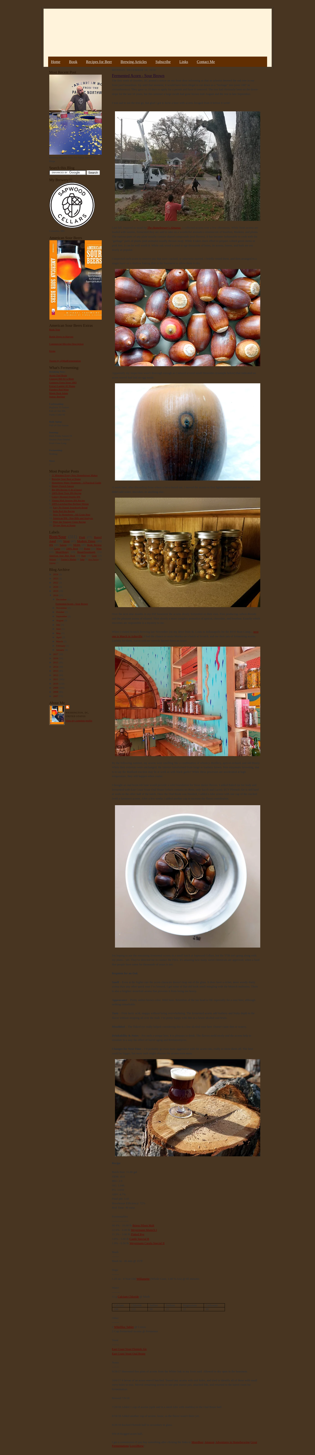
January (60, 649)
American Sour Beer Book (62, 555)
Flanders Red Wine (59, 389)
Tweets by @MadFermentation (65, 360)
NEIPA (77, 544)
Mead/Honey (62, 552)
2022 (56, 582)
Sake (82, 559)
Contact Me (206, 62)
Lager (57, 548)
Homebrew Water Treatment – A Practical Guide (76, 482)
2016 (56, 658)
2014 (56, 666)
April (59, 637)
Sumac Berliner (57, 396)
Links (183, 62)
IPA (51, 544)
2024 (56, 574)
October (60, 612)
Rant (83, 555)
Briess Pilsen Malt (143, 1225)
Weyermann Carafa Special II (147, 1243)
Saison (63, 544)
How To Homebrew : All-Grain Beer (71, 514)
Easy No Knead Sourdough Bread (70, 507)
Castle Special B (139, 1239)
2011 (56, 679)
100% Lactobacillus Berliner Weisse (70, 503)
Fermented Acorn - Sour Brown (71, 603)
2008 (56, 691)
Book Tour (54, 329)
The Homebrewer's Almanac (164, 227)
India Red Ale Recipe (64, 511)
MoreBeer (198, 1442)
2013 (56, 670)
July (58, 624)
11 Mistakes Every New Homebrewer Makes (75, 475)
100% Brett (72, 548)
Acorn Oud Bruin (58, 375)
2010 (56, 683)
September (62, 616)
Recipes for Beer (99, 62)
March (59, 641)
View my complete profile (79, 720)
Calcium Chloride (128, 1296)
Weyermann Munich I (144, 1230)
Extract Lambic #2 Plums (62, 386)
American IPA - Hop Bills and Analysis (73, 518)
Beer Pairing (94, 559)
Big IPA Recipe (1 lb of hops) (67, 489)
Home (55, 62)
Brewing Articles (134, 62)
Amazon (209, 1442)
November (62, 607)
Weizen (52, 559)
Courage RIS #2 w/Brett (61, 378)
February (61, 645)
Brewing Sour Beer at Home (66, 479)
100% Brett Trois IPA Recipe (66, 493)
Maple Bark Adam (58, 393)
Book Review (94, 544)
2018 (56, 595)
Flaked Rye (137, 1234)
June (58, 628)
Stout (66, 541)
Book (73, 62)
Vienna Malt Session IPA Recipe (68, 500)
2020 (56, 586)
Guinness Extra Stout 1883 (63, 382)
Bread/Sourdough (86, 552)
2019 (56, 591)
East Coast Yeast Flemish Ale (129, 1349)
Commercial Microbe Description (66, 343)
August (60, 620)
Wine (99, 548)
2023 (56, 578)
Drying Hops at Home (64, 525)
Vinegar (52, 563)
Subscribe (163, 62)
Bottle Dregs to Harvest (61, 336)
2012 (56, 675)
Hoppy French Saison (63, 486)
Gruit (94, 555)
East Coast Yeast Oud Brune (129, 1353)
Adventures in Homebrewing (232, 1442)
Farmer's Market (68, 559)
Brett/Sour (57, 537)
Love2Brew (137, 1445)
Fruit (82, 537)
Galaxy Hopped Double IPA (66, 496)
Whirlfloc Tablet (124, 1327)
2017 (56, 654)
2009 (56, 687)
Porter (87, 548)
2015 (56, 662)
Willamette (143, 1278)
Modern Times (86, 541)
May (58, 633)
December (61, 599)
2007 (56, 696)
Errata (52, 351)
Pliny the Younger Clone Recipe (69, 521)
